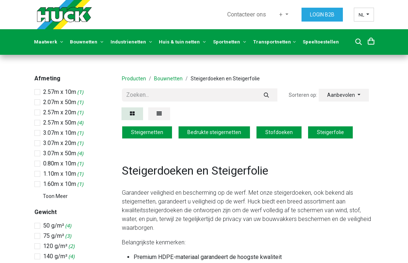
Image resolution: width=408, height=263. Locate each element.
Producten (134, 78)
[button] (358, 42)
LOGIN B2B (322, 15)
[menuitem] (246, 14)
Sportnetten (229, 42)
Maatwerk (48, 42)
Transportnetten (274, 42)
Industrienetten (131, 42)
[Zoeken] (266, 95)
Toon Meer (55, 196)
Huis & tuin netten (182, 42)
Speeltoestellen (321, 42)
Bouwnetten (86, 42)
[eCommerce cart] (371, 41)
